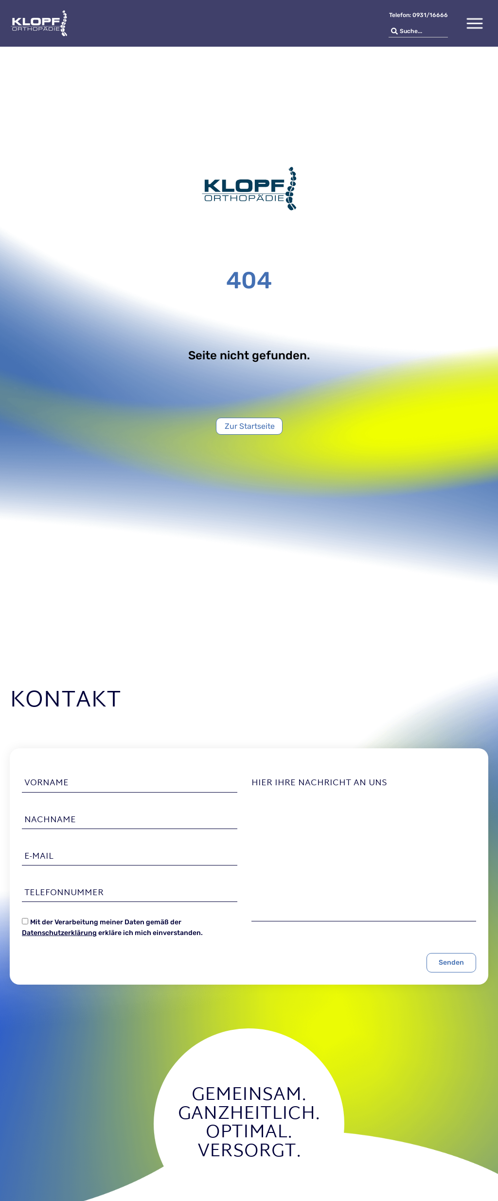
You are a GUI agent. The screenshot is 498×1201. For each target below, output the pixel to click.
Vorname (46, 783)
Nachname (50, 820)
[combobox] (418, 31)
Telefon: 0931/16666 (418, 15)
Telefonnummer (64, 893)
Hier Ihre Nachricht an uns (319, 783)
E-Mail (38, 857)
